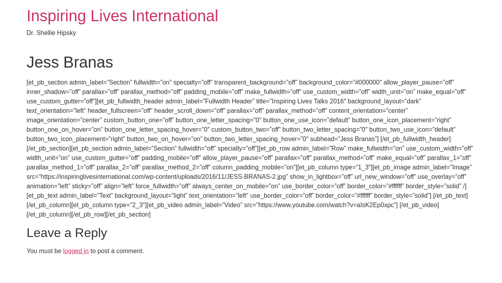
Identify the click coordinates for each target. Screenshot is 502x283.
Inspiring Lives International (123, 15)
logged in (76, 251)
